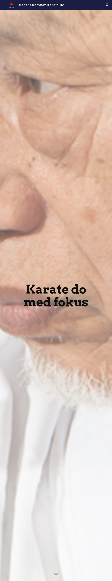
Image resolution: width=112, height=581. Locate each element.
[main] (56, 295)
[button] (4, 5)
